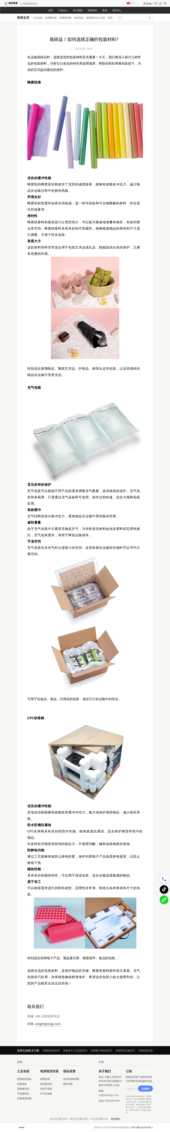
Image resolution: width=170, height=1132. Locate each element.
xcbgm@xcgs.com (48, 1023)
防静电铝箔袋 (24, 1079)
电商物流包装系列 (125, 1050)
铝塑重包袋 (23, 1088)
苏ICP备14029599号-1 (142, 1127)
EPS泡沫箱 (46, 1093)
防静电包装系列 (51, 1050)
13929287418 (29, 3)
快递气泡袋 (46, 1088)
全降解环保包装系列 (101, 1050)
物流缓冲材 (46, 1083)
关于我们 (105, 1071)
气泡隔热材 (23, 1093)
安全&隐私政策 (71, 1079)
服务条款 (68, 1083)
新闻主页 (23, 17)
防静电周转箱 (24, 1098)
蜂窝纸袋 (45, 1079)
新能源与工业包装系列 (75, 1050)
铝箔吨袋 (22, 1083)
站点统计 (115, 1118)
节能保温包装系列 (147, 1050)
